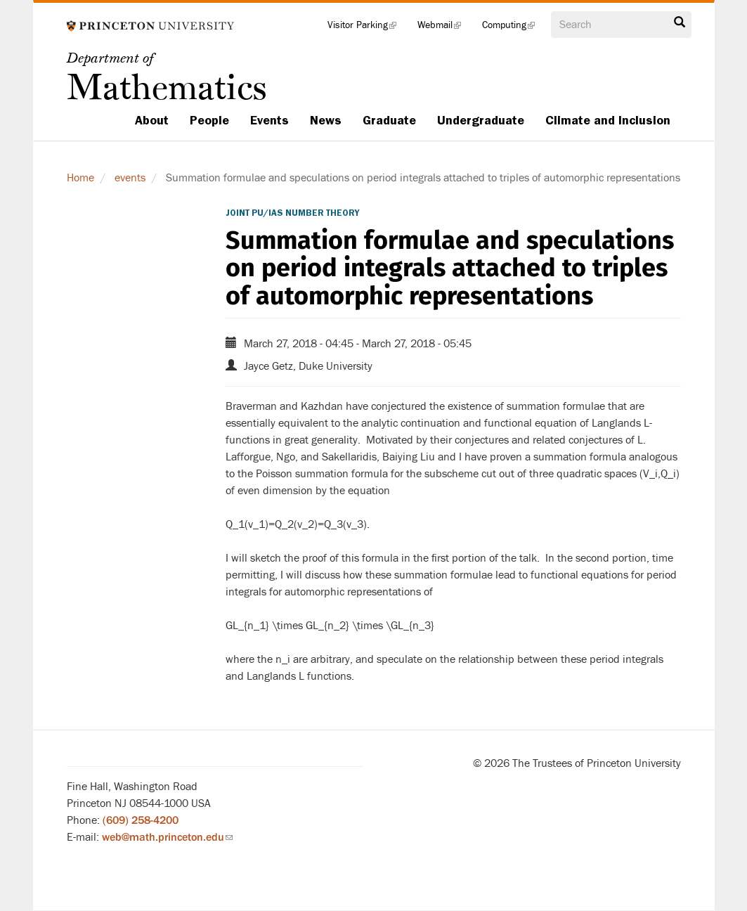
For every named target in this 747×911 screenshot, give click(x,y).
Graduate (389, 120)
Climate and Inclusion (607, 120)
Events (269, 120)
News (326, 120)
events (130, 178)
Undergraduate (480, 120)
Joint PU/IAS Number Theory (292, 213)
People (209, 120)
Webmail (444, 28)
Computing (513, 28)
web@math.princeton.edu (167, 837)
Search (679, 22)
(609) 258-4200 (140, 820)
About (152, 120)
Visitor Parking (367, 28)
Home (80, 178)
